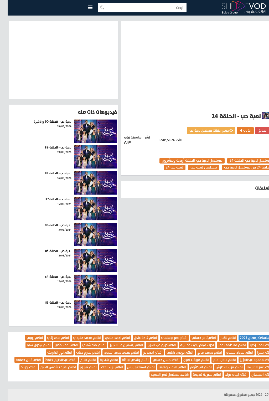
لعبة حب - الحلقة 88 (50, 173)
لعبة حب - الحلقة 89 (50, 147)
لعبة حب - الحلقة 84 (50, 277)
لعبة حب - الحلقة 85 (51, 251)
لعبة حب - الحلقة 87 (51, 199)
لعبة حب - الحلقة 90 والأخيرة (45, 122)
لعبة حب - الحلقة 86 (50, 225)
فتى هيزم (120, 139)
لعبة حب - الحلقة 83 (51, 302)
